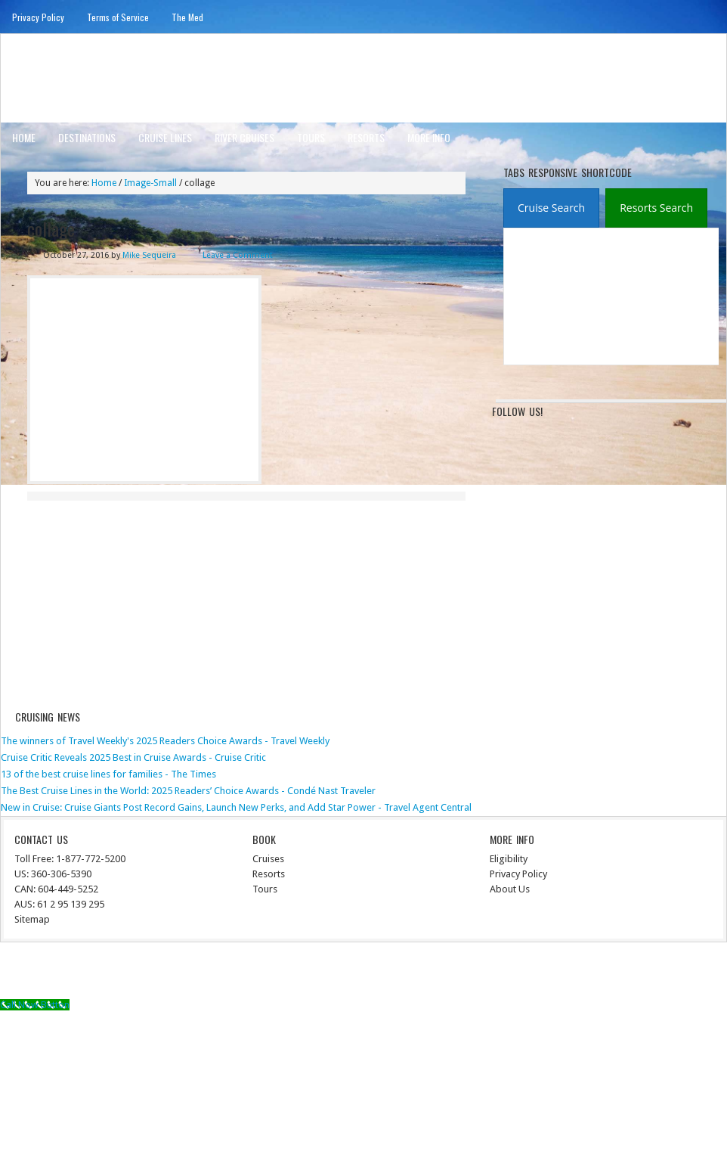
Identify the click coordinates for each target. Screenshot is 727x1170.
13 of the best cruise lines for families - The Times (108, 774)
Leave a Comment (238, 255)
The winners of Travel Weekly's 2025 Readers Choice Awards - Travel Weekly (165, 740)
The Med (187, 17)
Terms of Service (118, 17)
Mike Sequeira (149, 255)
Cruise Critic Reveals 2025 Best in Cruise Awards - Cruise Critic (133, 757)
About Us (510, 889)
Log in (705, 973)
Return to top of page (56, 973)
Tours (311, 137)
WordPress (660, 973)
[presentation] (551, 208)
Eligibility (508, 858)
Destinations (87, 137)
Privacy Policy (38, 17)
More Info (428, 137)
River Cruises (244, 137)
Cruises (268, 858)
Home (24, 137)
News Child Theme (488, 973)
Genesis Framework (586, 973)
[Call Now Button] (35, 1004)
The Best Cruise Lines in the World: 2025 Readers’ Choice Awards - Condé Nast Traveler (188, 790)
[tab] (551, 208)
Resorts (366, 137)
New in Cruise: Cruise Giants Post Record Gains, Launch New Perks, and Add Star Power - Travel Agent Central (236, 807)
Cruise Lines (165, 137)
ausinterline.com (74, 77)
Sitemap (32, 919)
